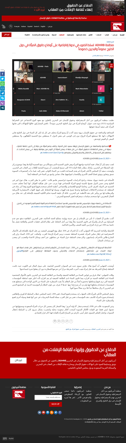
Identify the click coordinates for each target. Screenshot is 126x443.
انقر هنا (72, 397)
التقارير (90, 34)
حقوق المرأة (75, 329)
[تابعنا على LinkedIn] (47, 412)
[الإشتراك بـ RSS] (52, 412)
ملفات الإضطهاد (81, 34)
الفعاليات (61, 34)
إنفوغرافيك (70, 34)
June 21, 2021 (104, 158)
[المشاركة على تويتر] (67, 321)
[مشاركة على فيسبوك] (71, 321)
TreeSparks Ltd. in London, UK (68, 437)
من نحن (49, 26)
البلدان (106, 34)
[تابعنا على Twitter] (56, 412)
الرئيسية (122, 34)
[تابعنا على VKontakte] (39, 412)
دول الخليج (68, 329)
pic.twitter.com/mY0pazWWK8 (43, 206)
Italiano (23, 26)
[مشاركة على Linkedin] (55, 321)
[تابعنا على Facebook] (60, 412)
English (43, 26)
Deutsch (36, 26)
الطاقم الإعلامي (95, 56)
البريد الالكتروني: (56, 392)
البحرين (112, 42)
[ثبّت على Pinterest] (59, 321)
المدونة (54, 34)
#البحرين (19, 251)
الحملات (98, 34)
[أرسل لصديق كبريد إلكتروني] (63, 321)
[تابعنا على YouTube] (43, 412)
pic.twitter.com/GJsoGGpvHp (52, 152)
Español (29, 26)
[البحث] (11, 26)
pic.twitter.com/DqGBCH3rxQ (99, 254)
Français (16, 26)
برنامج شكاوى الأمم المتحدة (40, 34)
